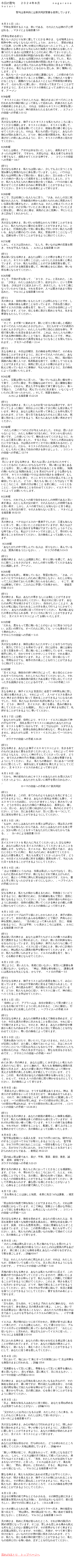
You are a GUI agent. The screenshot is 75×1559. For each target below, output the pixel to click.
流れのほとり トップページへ (20, 1554)
